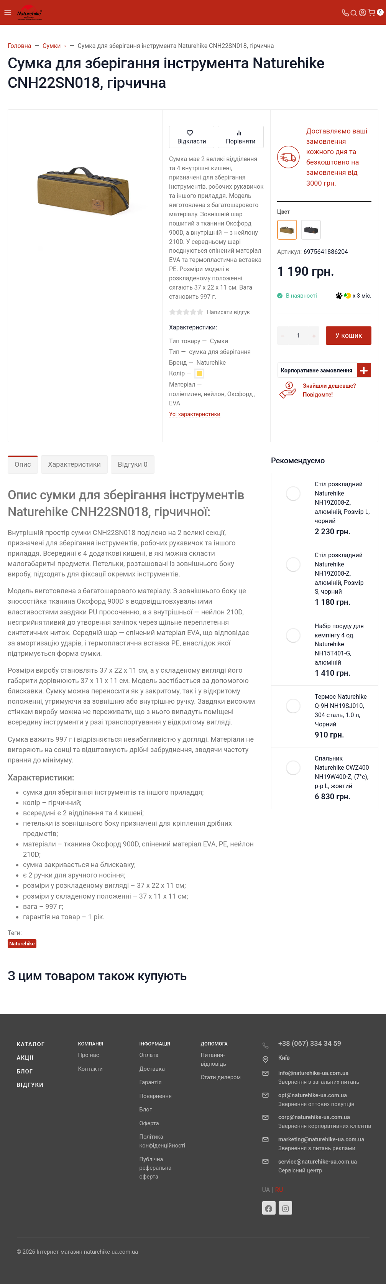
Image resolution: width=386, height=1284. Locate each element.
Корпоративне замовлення (317, 370)
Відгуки (30, 1085)
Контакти (90, 1068)
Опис (23, 464)
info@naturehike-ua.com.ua (313, 1073)
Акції (25, 1057)
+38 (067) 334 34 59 (309, 1043)
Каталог (31, 1044)
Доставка (152, 1068)
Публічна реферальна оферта (156, 1168)
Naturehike (21, 943)
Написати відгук (228, 312)
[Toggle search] (354, 12)
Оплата (149, 1055)
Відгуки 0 (132, 464)
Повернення (156, 1096)
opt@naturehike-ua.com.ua (312, 1095)
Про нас (88, 1055)
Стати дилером (221, 1077)
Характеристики (74, 464)
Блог (25, 1071)
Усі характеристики (194, 414)
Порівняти (240, 136)
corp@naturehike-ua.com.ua (314, 1117)
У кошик (348, 335)
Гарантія (151, 1082)
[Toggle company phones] (345, 12)
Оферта (149, 1123)
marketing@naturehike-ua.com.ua (321, 1139)
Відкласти (191, 136)
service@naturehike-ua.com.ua (317, 1161)
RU (279, 1189)
